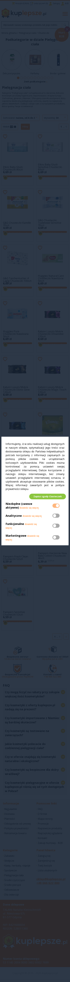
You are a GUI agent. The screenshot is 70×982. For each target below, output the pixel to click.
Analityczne (14, 517)
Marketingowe (16, 537)
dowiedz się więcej (29, 509)
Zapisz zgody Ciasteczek (46, 496)
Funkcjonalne (15, 525)
